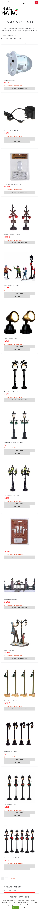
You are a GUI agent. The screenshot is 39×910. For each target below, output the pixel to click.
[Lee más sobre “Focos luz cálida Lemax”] (19, 346)
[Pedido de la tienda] (8, 35)
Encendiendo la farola (10, 650)
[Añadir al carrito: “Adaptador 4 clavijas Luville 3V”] (19, 192)
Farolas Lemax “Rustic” (10, 700)
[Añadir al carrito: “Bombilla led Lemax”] (19, 88)
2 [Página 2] (6, 879)
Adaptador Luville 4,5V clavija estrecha (15, 130)
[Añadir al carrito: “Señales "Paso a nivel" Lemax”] (19, 242)
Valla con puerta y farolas (11, 599)
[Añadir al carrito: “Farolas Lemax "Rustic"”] (19, 709)
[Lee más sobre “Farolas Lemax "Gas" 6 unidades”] (19, 866)
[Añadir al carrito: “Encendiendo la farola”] (19, 658)
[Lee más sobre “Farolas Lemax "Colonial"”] (19, 759)
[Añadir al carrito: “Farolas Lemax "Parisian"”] (19, 400)
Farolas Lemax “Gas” (10, 804)
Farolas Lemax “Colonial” (11, 751)
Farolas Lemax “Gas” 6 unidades (13, 858)
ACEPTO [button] (15, 907)
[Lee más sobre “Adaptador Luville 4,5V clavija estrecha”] (19, 139)
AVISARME (17, 141)
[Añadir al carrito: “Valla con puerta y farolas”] (19, 607)
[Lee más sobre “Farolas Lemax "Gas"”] (19, 812)
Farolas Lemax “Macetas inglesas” (13, 442)
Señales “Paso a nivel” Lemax (12, 234)
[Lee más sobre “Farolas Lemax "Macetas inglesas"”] (19, 450)
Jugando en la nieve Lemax (11, 285)
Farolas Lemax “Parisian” (11, 391)
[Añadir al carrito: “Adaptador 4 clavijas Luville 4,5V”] (19, 557)
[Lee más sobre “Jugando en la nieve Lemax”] (19, 293)
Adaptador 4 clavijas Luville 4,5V (13, 549)
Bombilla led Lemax (9, 80)
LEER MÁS (24, 907)
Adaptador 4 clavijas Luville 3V (12, 184)
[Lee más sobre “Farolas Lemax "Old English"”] (19, 503)
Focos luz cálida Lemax (10, 338)
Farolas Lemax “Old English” (12, 495)
